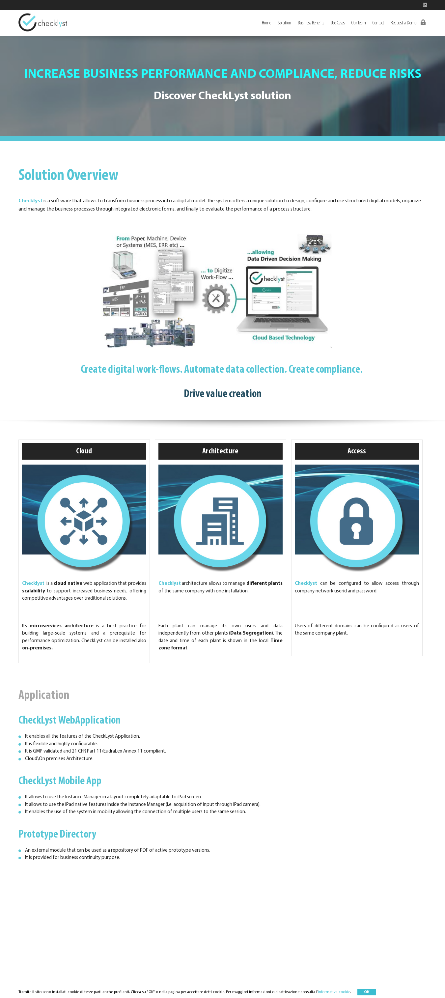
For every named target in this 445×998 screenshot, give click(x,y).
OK (367, 992)
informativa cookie (334, 992)
